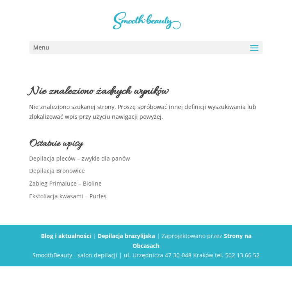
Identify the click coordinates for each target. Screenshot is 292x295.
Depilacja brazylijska (126, 236)
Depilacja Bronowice (57, 171)
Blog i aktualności (66, 236)
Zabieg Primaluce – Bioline (65, 183)
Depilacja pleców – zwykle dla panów (79, 158)
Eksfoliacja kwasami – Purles (68, 196)
